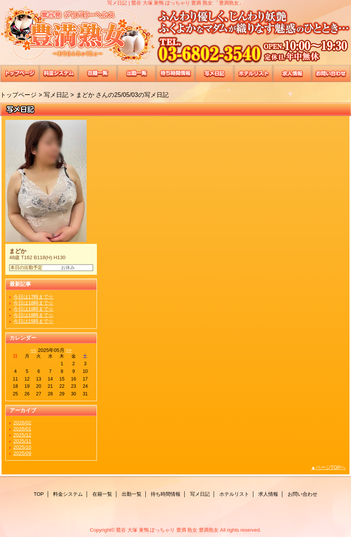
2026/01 (22, 429)
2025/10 (22, 447)
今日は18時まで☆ (33, 303)
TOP (19, 73)
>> (68, 350)
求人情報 (292, 73)
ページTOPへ (331, 467)
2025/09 (22, 453)
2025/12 (22, 435)
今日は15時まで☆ (33, 321)
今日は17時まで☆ (33, 297)
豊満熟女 (175, 35)
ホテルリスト (253, 73)
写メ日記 (214, 73)
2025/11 (22, 441)
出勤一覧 (136, 73)
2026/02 (22, 423)
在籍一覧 (97, 73)
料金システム (58, 73)
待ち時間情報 (175, 73)
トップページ (18, 94)
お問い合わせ (331, 73)
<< (33, 350)
